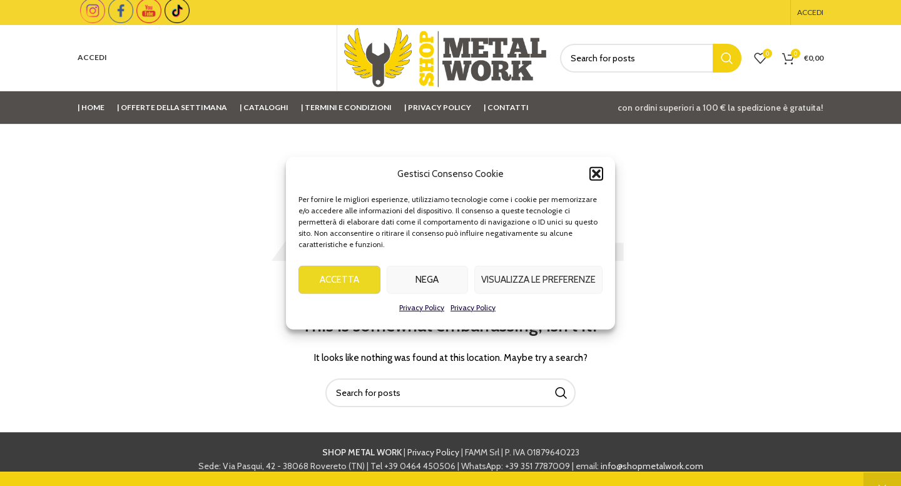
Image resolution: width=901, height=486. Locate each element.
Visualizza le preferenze (538, 285)
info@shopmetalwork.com (652, 466)
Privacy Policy (421, 312)
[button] (596, 179)
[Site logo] (445, 57)
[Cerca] (650, 58)
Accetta (339, 285)
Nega (427, 285)
